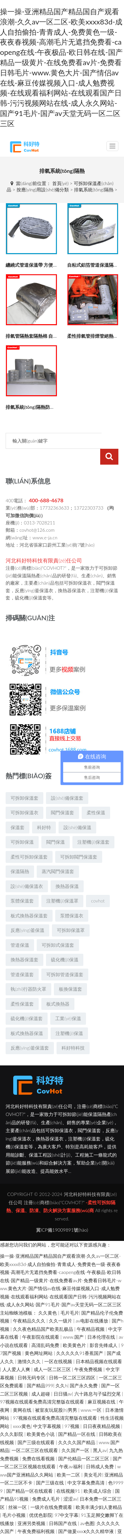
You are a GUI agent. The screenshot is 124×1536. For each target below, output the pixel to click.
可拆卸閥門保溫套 (78, 841)
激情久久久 (30, 1345)
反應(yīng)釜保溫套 (30, 1032)
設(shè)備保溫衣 (27, 870)
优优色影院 (40, 1499)
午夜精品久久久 (30, 1305)
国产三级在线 (50, 1467)
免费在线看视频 (39, 1442)
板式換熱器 (57, 988)
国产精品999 (40, 1369)
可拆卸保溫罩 (71, 914)
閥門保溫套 (62, 796)
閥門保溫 (55, 826)
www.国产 (74, 1321)
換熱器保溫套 (24, 943)
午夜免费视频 (88, 1353)
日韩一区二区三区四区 (73, 1361)
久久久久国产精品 (77, 1426)
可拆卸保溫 (22, 826)
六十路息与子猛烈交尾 (98, 1378)
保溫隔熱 (20, 855)
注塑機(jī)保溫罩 (62, 885)
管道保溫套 (22, 958)
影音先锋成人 (104, 1329)
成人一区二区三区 (53, 1353)
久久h (61, 1369)
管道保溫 (20, 929)
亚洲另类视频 (32, 1507)
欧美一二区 (69, 1459)
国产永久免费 (84, 1369)
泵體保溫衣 (71, 899)
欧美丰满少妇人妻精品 (99, 1491)
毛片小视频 (14, 1499)
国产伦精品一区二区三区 (84, 1442)
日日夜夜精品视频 (102, 1410)
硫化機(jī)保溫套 (27, 1002)
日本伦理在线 (101, 1321)
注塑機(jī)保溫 (69, 1017)
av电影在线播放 (92, 1305)
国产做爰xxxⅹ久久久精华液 (86, 1515)
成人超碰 (41, 1378)
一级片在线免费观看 (51, 1491)
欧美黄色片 (75, 1329)
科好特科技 (73, 1032)
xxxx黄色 (22, 1410)
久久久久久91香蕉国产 (80, 1337)
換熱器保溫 (67, 870)
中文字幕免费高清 (86, 1467)
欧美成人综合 (98, 1475)
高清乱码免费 (46, 1329)
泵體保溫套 (22, 885)
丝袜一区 (18, 1491)
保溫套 (17, 811)
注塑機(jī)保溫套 (93, 826)
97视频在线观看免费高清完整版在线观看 (42, 1386)
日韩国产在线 (63, 1507)
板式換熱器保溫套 (29, 899)
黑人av (100, 1434)
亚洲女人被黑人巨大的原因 (77, 1523)
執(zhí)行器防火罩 (28, 973)
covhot (97, 885)
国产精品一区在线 (77, 1418)
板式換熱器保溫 (27, 1017)
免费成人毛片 (46, 1483)
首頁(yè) (60, 183)
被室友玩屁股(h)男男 (56, 1394)
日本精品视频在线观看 (99, 1345)
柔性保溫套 (22, 988)
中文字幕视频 (47, 1410)
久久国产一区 (76, 1434)
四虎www (37, 1523)
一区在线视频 (58, 1345)
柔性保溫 (96, 796)
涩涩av (70, 1483)
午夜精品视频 (91, 1313)
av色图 (87, 1507)
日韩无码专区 (32, 1361)
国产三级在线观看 (37, 1426)
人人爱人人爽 (16, 1353)
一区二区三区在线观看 (35, 1434)
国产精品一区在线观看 (30, 1475)
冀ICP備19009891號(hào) (62, 1214)
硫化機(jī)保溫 (64, 943)
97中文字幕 (66, 1499)
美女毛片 (93, 1459)
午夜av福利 (71, 1450)
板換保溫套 (70, 973)
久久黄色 (48, 1297)
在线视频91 (68, 1475)
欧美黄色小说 (41, 1418)
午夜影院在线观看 (41, 1321)
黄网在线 (23, 1394)
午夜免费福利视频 (37, 1515)
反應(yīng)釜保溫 (27, 914)
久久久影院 (12, 1418)
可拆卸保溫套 (24, 782)
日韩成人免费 (100, 1450)
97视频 (72, 1410)
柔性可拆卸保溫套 (29, 841)
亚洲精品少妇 (55, 1531)
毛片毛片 (70, 1297)
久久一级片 (61, 1305)
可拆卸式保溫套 (58, 929)
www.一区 (92, 1394)
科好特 (44, 811)
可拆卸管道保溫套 (64, 958)
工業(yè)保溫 (68, 1002)
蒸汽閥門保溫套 (58, 855)
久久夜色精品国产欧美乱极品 (43, 1313)
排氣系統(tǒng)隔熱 (93, 189)
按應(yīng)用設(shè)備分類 (43, 189)
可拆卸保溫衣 (24, 796)
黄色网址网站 (39, 1337)
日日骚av (63, 1378)
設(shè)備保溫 (77, 811)
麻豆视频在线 (102, 1386)
